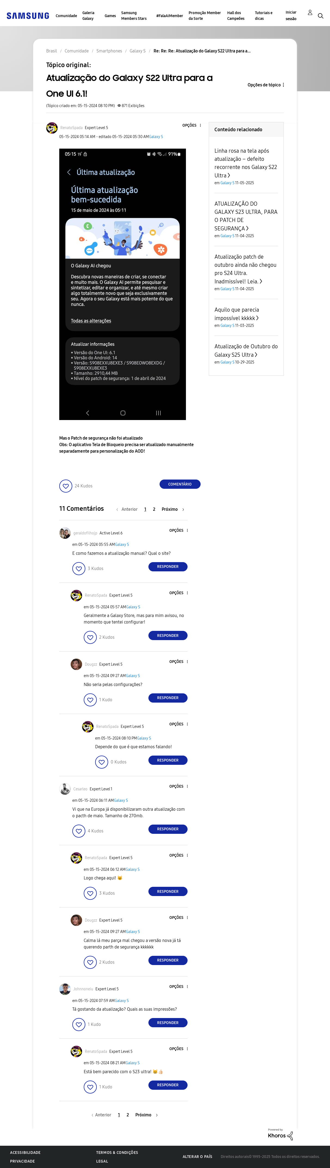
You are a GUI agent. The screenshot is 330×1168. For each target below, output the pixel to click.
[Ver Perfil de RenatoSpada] (71, 128)
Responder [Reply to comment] (168, 566)
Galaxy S (156, 136)
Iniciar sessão (291, 15)
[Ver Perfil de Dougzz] (91, 664)
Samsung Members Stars (134, 16)
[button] (191, 125)
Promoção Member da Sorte (205, 16)
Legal (102, 1161)
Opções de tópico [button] (264, 84)
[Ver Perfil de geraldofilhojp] (85, 533)
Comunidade (66, 16)
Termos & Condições (117, 1152)
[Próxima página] (173, 509)
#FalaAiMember (169, 16)
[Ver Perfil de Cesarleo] (80, 789)
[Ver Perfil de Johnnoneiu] (83, 989)
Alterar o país (198, 1156)
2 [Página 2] (154, 509)
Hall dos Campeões (235, 16)
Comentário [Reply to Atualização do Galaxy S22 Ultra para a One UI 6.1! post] (180, 484)
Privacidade (22, 1161)
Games (110, 16)
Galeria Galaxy (88, 16)
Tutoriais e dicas (263, 16)
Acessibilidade (25, 1152)
